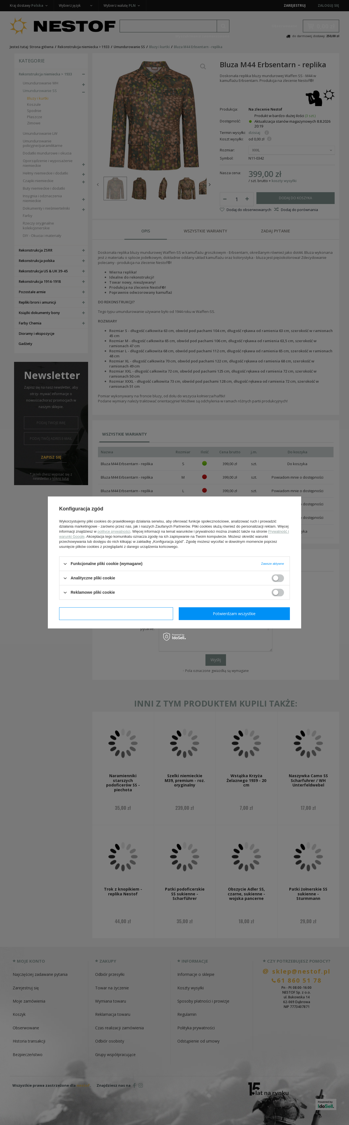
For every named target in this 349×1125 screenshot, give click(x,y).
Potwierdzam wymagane (116, 613)
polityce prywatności (114, 531)
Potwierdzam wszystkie (234, 613)
